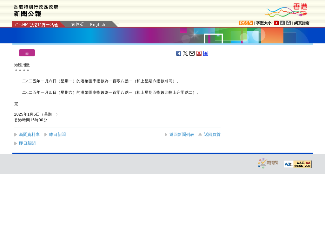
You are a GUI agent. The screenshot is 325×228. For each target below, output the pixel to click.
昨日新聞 (57, 134)
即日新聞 (27, 143)
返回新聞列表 (181, 134)
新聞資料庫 (29, 134)
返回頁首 (212, 134)
